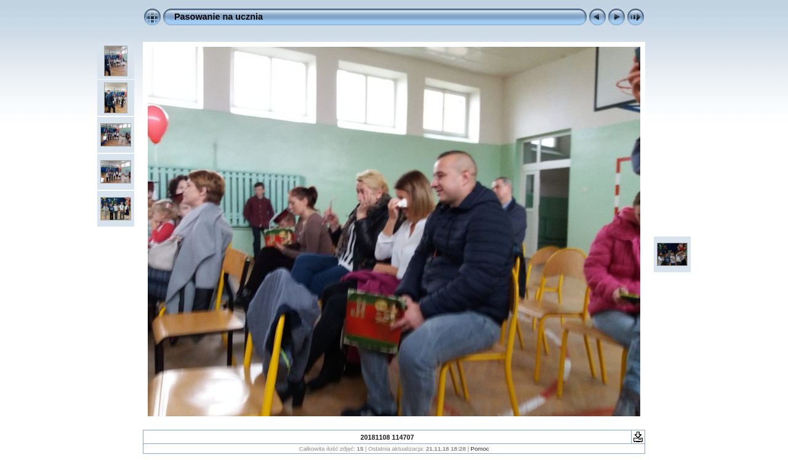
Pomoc (479, 448)
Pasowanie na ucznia (218, 17)
